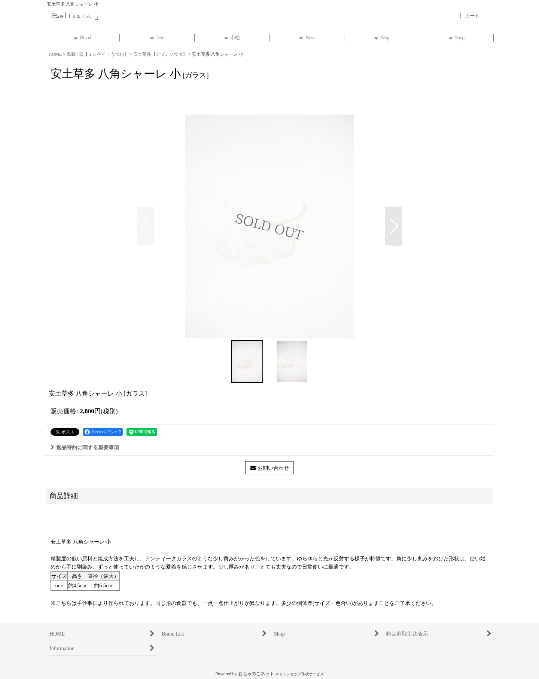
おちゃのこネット (256, 673)
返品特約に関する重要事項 (85, 447)
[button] (145, 226)
